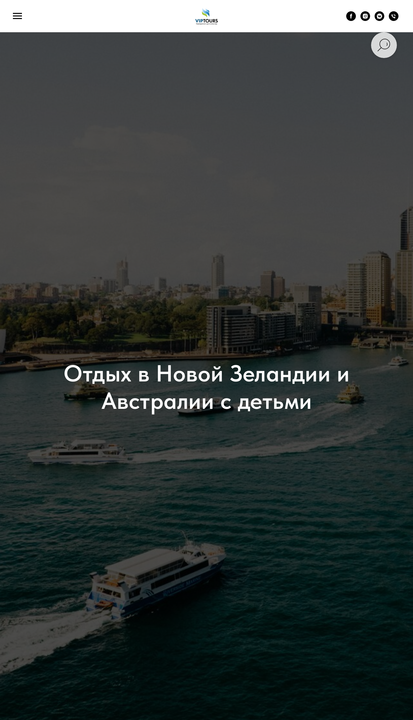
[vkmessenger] (379, 19)
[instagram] (365, 19)
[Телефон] (393, 19)
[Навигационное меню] (17, 16)
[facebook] (351, 19)
